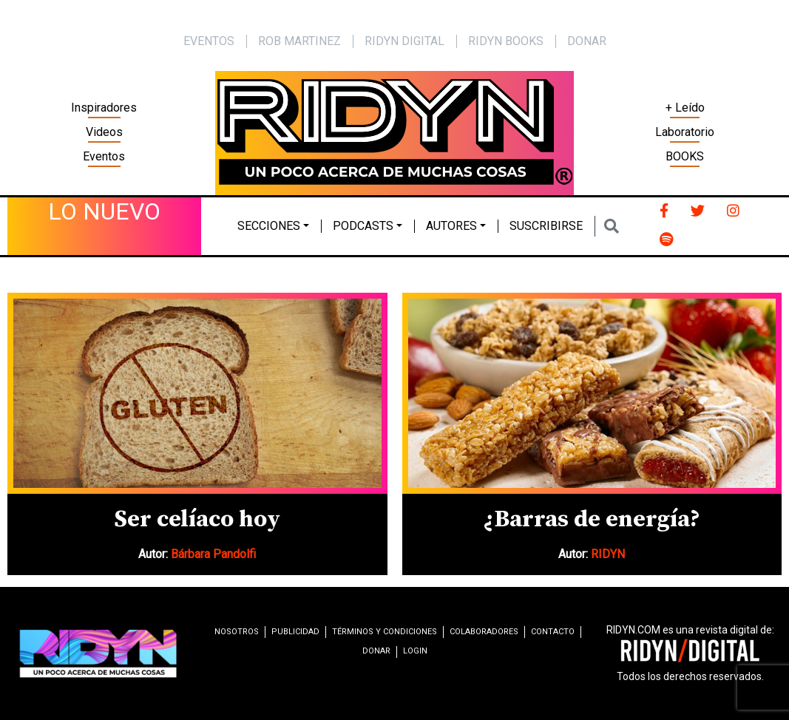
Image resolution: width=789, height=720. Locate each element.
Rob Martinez (299, 41)
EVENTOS (208, 41)
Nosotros (236, 631)
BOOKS (685, 156)
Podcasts (363, 226)
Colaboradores (484, 631)
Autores (451, 226)
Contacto (553, 631)
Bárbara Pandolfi (213, 554)
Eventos (104, 156)
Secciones (268, 226)
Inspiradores (104, 108)
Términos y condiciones (384, 631)
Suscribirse (546, 226)
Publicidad (295, 631)
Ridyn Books (506, 41)
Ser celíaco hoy (197, 519)
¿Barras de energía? (591, 519)
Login (415, 651)
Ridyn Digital (404, 41)
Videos (104, 132)
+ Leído (685, 108)
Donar (586, 41)
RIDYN (608, 554)
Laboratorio (684, 132)
